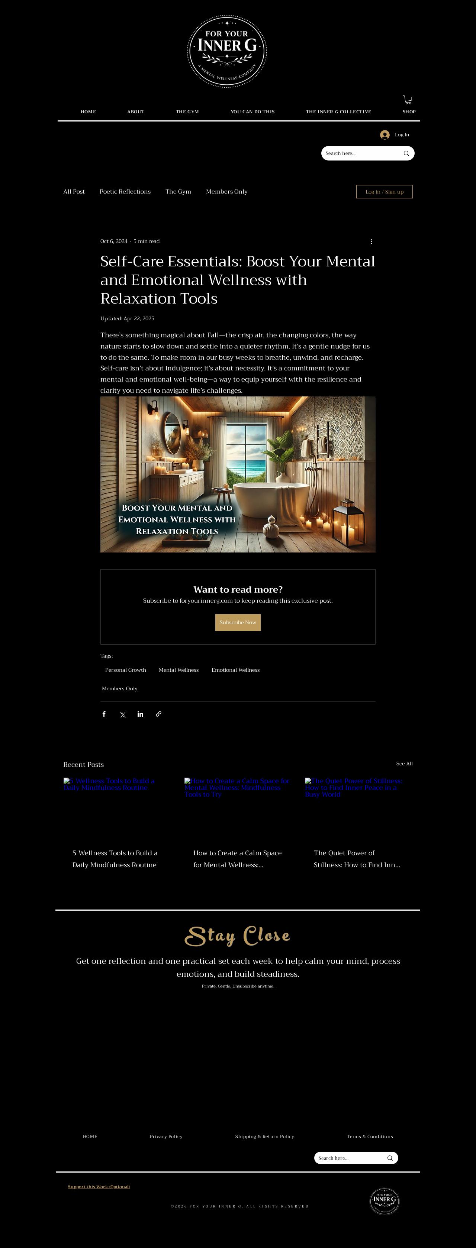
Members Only (227, 191)
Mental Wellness (179, 669)
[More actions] (371, 241)
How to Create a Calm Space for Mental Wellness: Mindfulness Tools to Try (237, 859)
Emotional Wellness (236, 669)
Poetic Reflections (125, 191)
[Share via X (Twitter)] (122, 713)
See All (404, 764)
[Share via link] (158, 713)
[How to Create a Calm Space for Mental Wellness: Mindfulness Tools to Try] (238, 808)
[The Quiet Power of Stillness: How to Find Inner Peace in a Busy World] (358, 808)
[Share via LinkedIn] (140, 713)
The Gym (178, 191)
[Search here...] (357, 153)
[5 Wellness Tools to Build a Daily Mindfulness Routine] (117, 808)
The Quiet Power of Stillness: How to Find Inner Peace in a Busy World (358, 859)
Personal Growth (125, 669)
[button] (408, 99)
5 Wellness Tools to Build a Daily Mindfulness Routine (115, 859)
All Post (74, 191)
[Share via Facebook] (103, 713)
